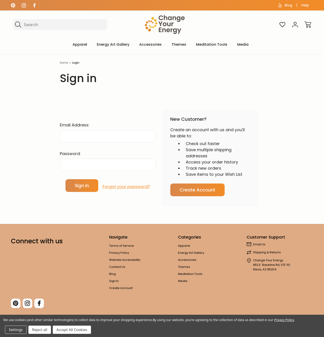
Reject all (39, 329)
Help (305, 5)
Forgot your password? (126, 185)
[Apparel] (81, 45)
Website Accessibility (124, 260)
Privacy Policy (119, 253)
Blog (285, 5)
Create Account (197, 190)
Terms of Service (121, 246)
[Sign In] (295, 24)
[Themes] (180, 45)
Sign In (114, 281)
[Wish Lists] (282, 24)
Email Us (259, 244)
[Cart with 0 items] (308, 24)
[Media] (244, 45)
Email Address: (74, 125)
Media (182, 281)
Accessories (187, 260)
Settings (16, 329)
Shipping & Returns (267, 252)
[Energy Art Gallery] (114, 45)
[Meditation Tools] (213, 45)
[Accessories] (152, 45)
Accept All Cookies (71, 329)
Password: (70, 153)
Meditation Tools (190, 274)
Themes (184, 267)
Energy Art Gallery (191, 253)
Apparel (184, 246)
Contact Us (117, 267)
